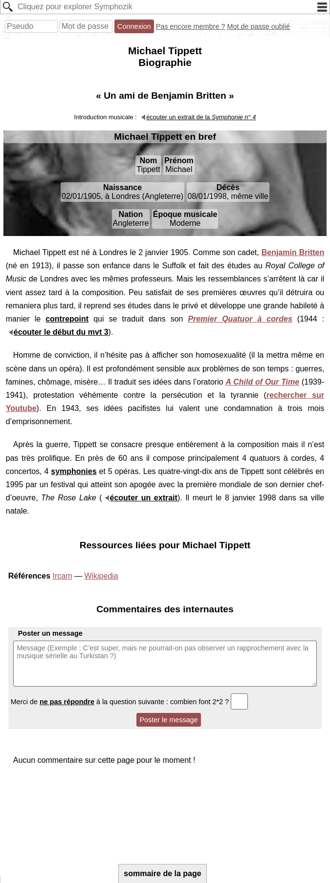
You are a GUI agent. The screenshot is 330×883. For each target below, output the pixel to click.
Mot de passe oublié (258, 26)
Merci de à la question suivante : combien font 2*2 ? (129, 702)
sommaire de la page (162, 873)
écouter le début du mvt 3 (61, 332)
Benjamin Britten (293, 252)
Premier (240, 319)
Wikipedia (101, 576)
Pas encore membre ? (190, 26)
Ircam (62, 576)
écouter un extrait (143, 498)
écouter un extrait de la (201, 117)
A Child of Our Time (262, 382)
